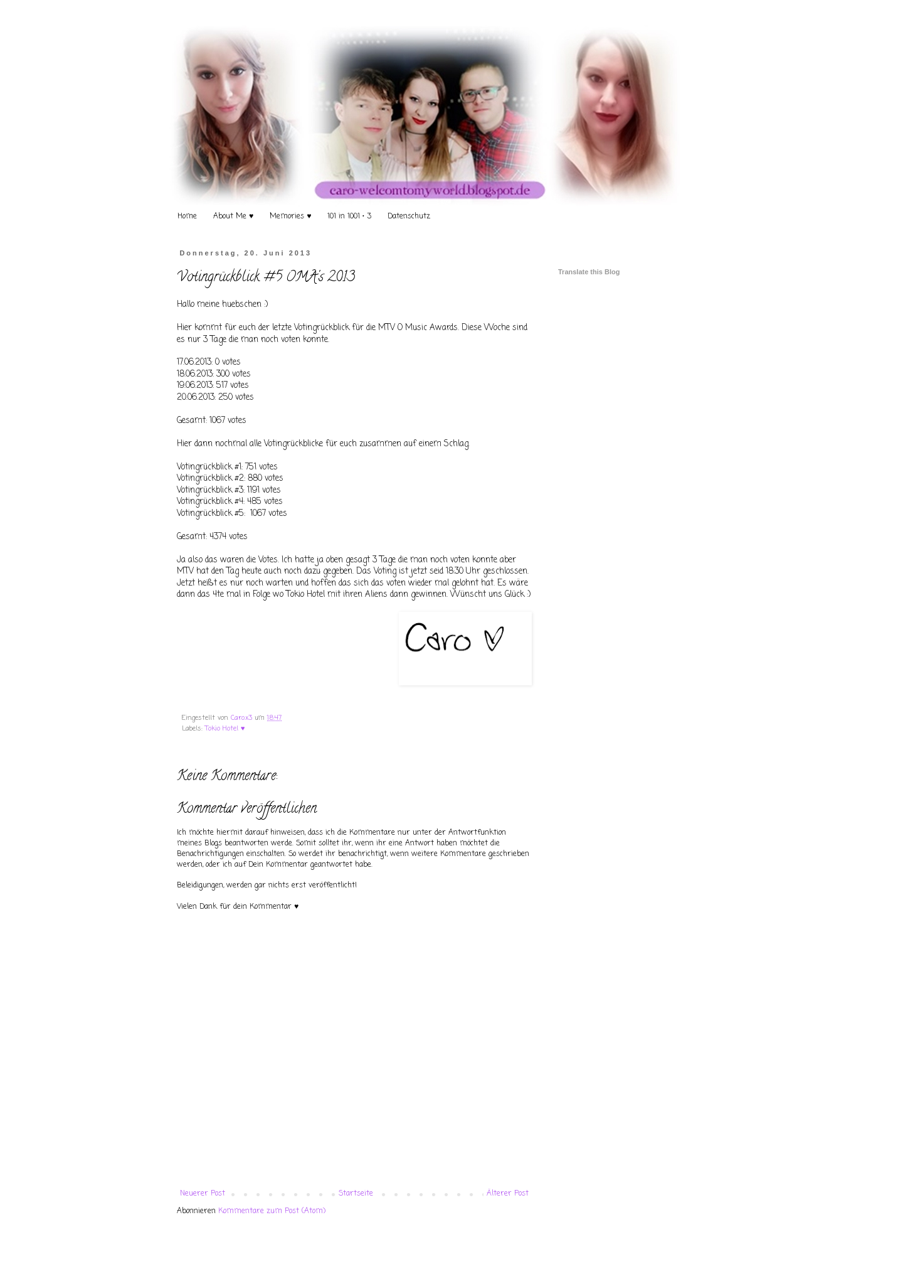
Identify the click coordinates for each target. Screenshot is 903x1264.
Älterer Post (508, 1193)
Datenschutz (409, 216)
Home (187, 216)
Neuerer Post (202, 1193)
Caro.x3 (243, 718)
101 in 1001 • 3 (349, 216)
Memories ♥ (290, 216)
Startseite (356, 1193)
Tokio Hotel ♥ (225, 729)
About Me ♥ (233, 216)
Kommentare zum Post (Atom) (271, 1211)
